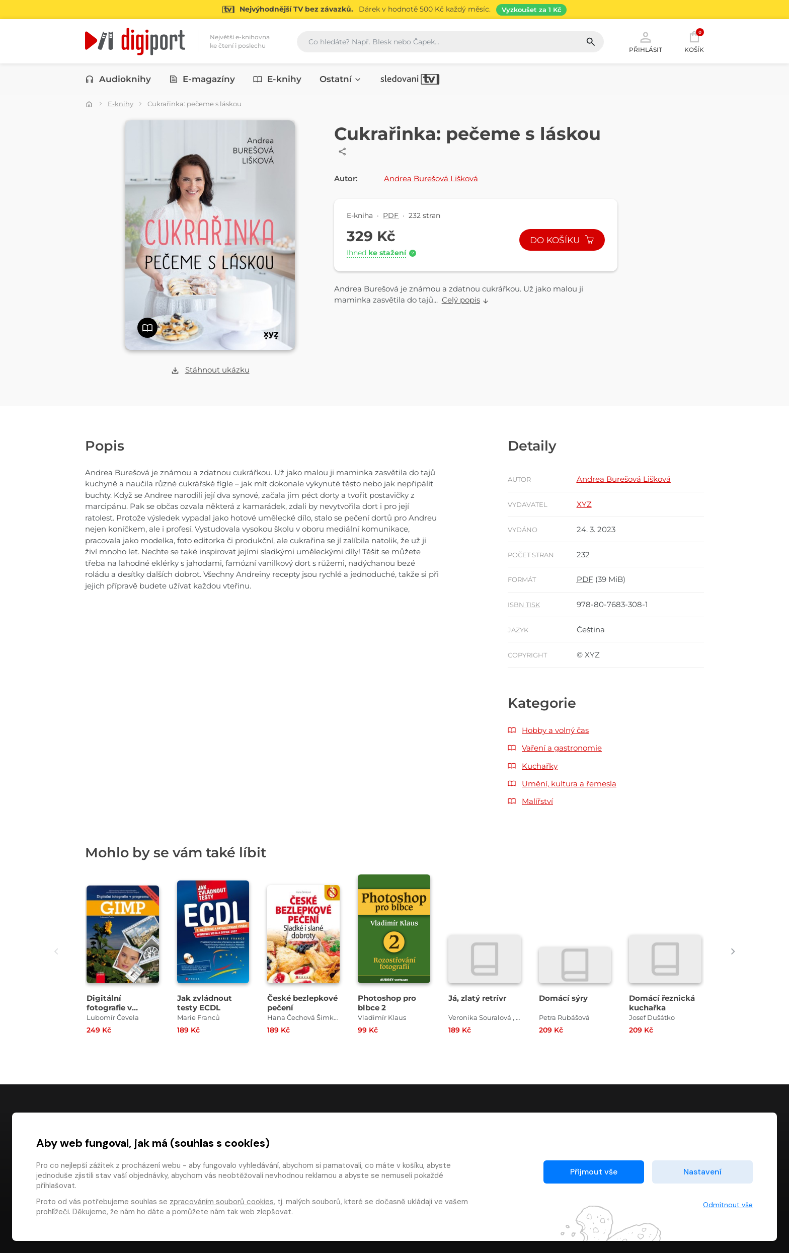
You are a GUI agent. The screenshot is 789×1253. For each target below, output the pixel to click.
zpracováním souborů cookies (222, 1202)
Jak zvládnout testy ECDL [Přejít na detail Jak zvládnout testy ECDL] (204, 1002)
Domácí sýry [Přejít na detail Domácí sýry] (563, 998)
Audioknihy (118, 79)
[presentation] (56, 951)
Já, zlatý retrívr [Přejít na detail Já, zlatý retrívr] (477, 998)
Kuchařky (540, 766)
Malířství (537, 801)
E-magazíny (202, 79)
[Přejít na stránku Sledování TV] (394, 9)
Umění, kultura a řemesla (569, 783)
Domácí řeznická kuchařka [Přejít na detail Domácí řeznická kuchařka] (662, 1002)
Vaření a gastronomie (562, 748)
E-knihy (277, 79)
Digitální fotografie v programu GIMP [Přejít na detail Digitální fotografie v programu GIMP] (117, 1007)
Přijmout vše (593, 1171)
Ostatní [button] (341, 79)
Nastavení (702, 1171)
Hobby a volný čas (555, 730)
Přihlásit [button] (645, 41)
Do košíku (562, 240)
